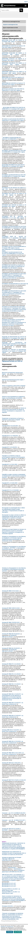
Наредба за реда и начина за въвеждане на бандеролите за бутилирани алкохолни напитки (14, 476)
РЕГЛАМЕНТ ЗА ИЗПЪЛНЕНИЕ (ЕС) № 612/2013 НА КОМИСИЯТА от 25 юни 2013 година (13, 254)
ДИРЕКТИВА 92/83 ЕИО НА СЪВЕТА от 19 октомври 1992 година (14, 40)
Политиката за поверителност (7, 926)
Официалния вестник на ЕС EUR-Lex (12, 361)
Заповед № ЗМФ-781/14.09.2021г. (9, 636)
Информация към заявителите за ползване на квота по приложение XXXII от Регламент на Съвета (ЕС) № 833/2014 (14, 853)
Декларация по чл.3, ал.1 (9, 883)
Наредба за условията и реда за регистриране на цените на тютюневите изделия (13, 457)
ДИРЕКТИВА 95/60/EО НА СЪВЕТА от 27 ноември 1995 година (14, 59)
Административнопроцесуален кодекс (13, 379)
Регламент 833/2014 (7, 906)
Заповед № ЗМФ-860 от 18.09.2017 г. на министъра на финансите (12, 716)
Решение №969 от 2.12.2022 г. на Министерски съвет (11, 892)
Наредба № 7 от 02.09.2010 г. (10, 447)
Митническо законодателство (11, 21)
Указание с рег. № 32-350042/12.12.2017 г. (14, 820)
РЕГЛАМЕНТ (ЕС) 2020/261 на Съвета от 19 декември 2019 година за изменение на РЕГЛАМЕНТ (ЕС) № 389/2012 (13, 266)
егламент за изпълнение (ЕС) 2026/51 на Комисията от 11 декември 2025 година (13, 119)
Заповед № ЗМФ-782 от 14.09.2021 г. (11, 684)
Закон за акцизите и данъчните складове (14, 385)
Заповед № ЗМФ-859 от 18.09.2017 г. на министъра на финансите (12, 703)
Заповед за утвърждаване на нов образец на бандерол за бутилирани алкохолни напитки (14, 569)
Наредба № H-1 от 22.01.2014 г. (10, 425)
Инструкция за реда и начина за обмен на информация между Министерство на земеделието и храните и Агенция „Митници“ (14, 517)
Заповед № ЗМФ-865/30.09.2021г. (11, 634)
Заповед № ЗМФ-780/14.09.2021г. (9, 650)
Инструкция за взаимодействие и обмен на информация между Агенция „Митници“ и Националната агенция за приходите (13, 510)
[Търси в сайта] (9, 10)
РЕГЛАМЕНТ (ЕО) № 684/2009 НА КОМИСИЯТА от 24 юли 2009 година (14, 217)
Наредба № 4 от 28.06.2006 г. (10, 483)
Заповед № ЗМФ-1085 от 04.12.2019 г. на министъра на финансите (13, 753)
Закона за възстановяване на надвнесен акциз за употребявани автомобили (13, 397)
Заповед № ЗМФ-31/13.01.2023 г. (11, 591)
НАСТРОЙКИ (17, 932)
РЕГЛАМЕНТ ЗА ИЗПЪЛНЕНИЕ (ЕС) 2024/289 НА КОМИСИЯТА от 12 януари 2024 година (14, 151)
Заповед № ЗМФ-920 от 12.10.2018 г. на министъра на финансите (12, 742)
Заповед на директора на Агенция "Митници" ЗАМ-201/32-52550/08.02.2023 (11, 859)
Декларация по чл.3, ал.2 (9, 884)
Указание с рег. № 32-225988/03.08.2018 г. (14, 813)
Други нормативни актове (10, 27)
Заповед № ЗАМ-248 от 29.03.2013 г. (11, 763)
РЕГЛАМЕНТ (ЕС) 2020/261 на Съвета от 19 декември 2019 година (14, 205)
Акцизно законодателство (10, 24)
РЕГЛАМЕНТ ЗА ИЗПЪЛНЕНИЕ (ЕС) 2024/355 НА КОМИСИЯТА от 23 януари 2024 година (14, 175)
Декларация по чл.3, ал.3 (9, 886)
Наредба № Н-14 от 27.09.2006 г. (10, 490)
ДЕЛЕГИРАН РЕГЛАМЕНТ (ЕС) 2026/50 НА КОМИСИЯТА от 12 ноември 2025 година (13, 108)
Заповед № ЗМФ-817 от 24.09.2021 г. (11, 664)
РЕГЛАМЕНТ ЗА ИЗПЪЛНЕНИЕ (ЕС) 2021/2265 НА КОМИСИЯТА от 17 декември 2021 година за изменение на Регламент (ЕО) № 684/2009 (14, 293)
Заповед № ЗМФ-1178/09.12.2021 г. (11, 622)
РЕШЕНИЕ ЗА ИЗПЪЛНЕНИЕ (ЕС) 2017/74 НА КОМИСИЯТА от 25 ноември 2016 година (14, 337)
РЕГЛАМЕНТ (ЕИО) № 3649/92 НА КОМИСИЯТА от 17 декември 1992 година (14, 237)
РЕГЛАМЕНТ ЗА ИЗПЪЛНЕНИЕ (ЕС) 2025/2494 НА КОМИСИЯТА (11, 138)
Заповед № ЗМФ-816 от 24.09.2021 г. (12, 674)
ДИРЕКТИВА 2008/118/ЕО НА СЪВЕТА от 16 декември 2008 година (14, 72)
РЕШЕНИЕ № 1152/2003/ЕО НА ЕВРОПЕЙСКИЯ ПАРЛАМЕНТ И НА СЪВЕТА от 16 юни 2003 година (14, 344)
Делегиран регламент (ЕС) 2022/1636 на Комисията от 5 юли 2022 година (13, 89)
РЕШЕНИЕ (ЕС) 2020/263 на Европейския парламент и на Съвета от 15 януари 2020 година (14, 351)
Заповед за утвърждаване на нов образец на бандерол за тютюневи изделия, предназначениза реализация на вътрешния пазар (14, 538)
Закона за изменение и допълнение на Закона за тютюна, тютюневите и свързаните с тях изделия (14, 410)
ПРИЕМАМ (9, 932)
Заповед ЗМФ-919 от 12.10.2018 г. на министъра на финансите (11, 730)
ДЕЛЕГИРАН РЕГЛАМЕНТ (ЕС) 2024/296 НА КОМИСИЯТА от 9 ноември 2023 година (13, 165)
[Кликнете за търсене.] (21, 10)
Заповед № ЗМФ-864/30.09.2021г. (11, 648)
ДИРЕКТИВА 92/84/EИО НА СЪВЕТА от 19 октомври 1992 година (14, 53)
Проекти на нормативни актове (12, 30)
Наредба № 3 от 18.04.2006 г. (10, 464)
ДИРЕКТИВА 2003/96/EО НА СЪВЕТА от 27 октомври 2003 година (14, 63)
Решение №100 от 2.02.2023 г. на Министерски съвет (11, 889)
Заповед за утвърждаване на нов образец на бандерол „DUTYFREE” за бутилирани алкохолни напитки (14, 548)
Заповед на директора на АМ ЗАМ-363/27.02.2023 (13, 871)
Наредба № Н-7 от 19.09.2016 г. (10, 435)
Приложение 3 (18, 869)
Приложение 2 (12, 867)
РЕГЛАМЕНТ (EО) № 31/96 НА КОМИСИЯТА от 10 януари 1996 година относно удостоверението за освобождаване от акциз (14, 249)
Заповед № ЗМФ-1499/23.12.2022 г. (11, 608)
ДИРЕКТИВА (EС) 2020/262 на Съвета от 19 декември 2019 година (13, 83)
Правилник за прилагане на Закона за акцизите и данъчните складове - (13, 419)
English (26, 1)
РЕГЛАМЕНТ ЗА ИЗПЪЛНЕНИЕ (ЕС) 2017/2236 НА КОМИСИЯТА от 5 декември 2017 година (14, 227)
